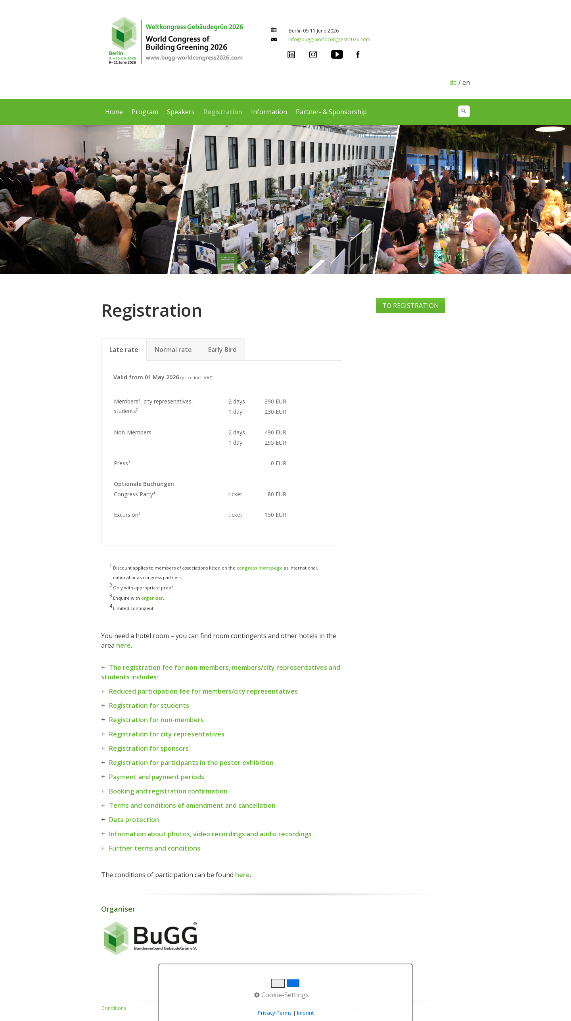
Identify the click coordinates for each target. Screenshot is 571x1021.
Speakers (181, 111)
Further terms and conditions (154, 848)
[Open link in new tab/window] (291, 53)
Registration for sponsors (149, 748)
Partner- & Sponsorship (331, 111)
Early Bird (222, 349)
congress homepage (260, 568)
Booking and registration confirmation (168, 791)
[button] (410, 305)
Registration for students (149, 705)
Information (269, 111)
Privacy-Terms (275, 1012)
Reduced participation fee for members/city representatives (203, 691)
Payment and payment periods (156, 776)
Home (114, 111)
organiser (152, 598)
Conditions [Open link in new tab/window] (114, 1008)
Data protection (134, 819)
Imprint (305, 1012)
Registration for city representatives (166, 734)
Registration (222, 111)
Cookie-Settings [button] (281, 994)
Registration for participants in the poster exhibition (191, 762)
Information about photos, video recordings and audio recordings (210, 834)
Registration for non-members (156, 719)
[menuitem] (114, 111)
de (453, 82)
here (123, 645)
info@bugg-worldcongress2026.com (329, 39)
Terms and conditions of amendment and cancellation (192, 805)
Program (145, 111)
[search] (463, 111)
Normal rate (173, 349)
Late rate (123, 349)
